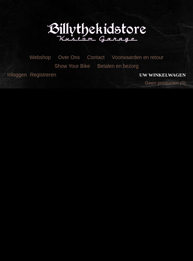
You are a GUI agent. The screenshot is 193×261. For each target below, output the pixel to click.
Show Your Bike (72, 66)
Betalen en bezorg (118, 66)
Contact (95, 57)
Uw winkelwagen (162, 75)
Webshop (40, 57)
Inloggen (17, 75)
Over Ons (69, 57)
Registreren (43, 75)
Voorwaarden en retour (137, 57)
